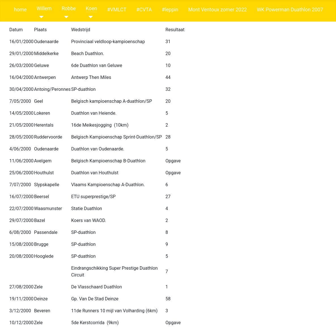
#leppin (170, 9)
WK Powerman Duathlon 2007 (290, 9)
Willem (44, 8)
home (20, 9)
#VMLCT (116, 9)
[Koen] (89, 17)
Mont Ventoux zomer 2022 (217, 9)
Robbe (69, 8)
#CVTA (144, 9)
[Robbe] (65, 17)
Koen (91, 8)
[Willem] (40, 17)
